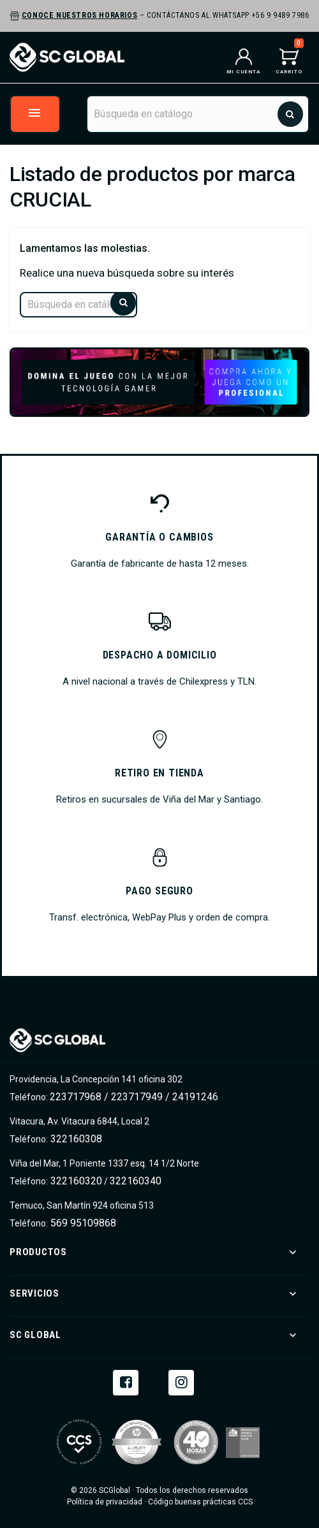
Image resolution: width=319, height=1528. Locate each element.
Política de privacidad (104, 1501)
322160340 (135, 1181)
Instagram (181, 1381)
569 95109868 (82, 1223)
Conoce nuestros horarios (79, 15)
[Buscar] (197, 114)
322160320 (75, 1181)
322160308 (75, 1139)
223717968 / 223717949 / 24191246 (134, 1097)
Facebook (125, 1381)
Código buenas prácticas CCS (200, 1501)
